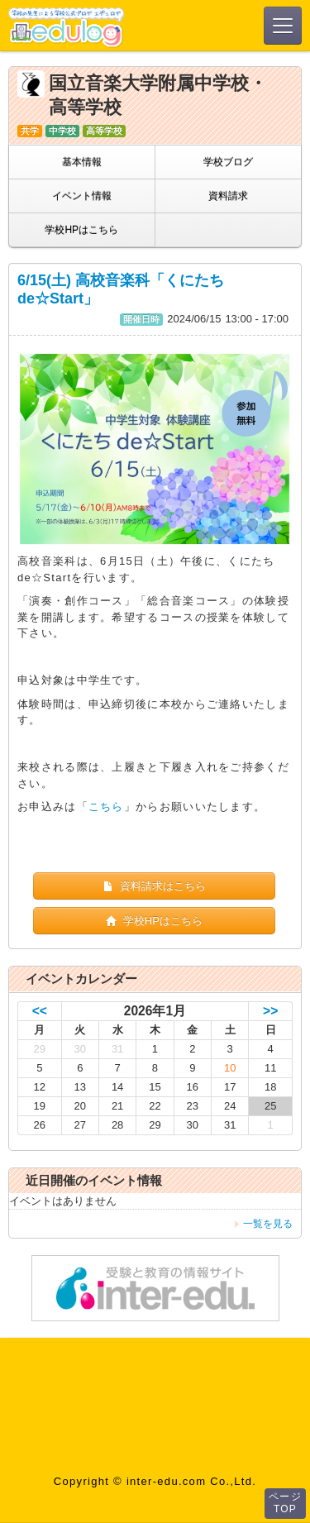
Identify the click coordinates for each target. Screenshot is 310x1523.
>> (270, 1011)
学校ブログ (228, 162)
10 (230, 1068)
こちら (106, 806)
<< (39, 1011)
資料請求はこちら (154, 886)
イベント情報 (82, 196)
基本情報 (82, 162)
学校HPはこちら (81, 230)
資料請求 (228, 196)
